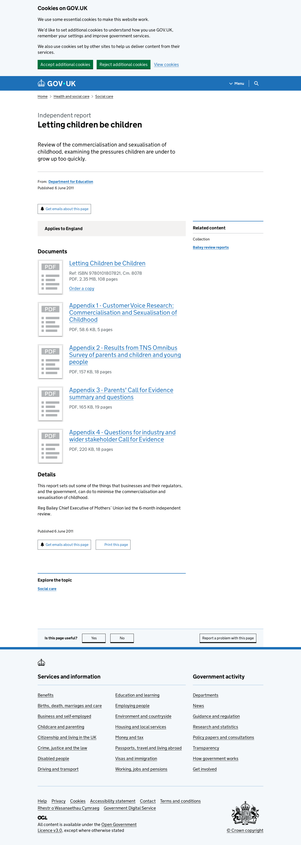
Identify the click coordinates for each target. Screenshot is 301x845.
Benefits (46, 695)
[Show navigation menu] (237, 83)
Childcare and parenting (61, 726)
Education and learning (137, 695)
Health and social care (71, 96)
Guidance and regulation (216, 716)
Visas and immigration (136, 758)
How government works (215, 758)
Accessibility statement (112, 801)
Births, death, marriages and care (70, 705)
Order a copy (81, 288)
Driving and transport (58, 769)
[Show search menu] (256, 83)
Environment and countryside (143, 716)
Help (42, 801)
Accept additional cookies (65, 64)
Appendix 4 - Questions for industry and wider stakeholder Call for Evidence (122, 435)
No (127, 638)
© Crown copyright (245, 830)
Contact (148, 801)
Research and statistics (215, 726)
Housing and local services (140, 726)
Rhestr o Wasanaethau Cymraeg (68, 808)
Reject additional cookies (123, 64)
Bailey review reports (211, 247)
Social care (104, 96)
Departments (205, 695)
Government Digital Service (130, 808)
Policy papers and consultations (223, 737)
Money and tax (129, 737)
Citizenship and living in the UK (67, 737)
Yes (98, 638)
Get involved (205, 769)
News (198, 705)
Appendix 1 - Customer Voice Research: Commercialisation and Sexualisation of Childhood (123, 312)
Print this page (116, 544)
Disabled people (53, 758)
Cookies (78, 801)
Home (43, 96)
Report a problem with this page (228, 638)
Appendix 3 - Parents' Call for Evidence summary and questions (121, 393)
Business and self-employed (64, 716)
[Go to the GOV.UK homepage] (57, 83)
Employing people (132, 705)
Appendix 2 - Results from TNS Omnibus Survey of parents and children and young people (125, 355)
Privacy (58, 801)
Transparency (206, 748)
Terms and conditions (180, 801)
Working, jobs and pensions (141, 769)
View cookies (166, 64)
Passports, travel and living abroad (148, 748)
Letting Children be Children (107, 263)
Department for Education (70, 181)
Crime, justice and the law (62, 748)
